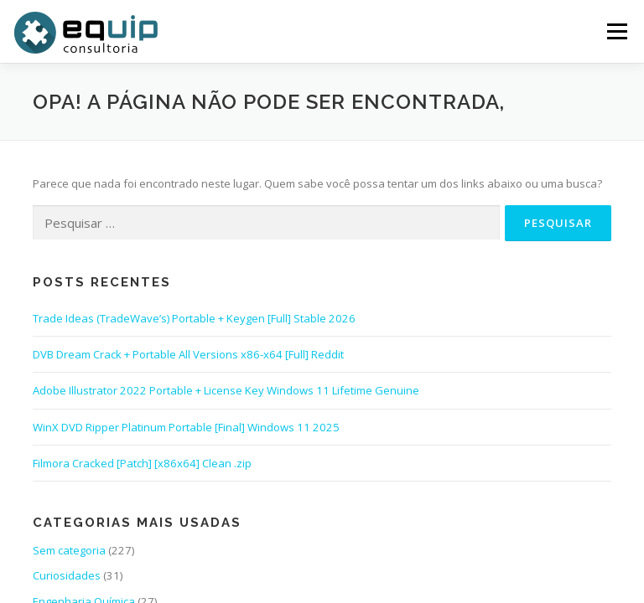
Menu (616, 31)
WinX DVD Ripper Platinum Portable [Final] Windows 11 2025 (186, 427)
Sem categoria (69, 550)
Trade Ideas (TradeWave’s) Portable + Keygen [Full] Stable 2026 (194, 318)
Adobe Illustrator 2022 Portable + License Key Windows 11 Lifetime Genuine (226, 390)
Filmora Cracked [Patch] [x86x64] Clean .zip (142, 463)
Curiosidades (67, 575)
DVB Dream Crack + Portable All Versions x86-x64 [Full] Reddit (188, 354)
